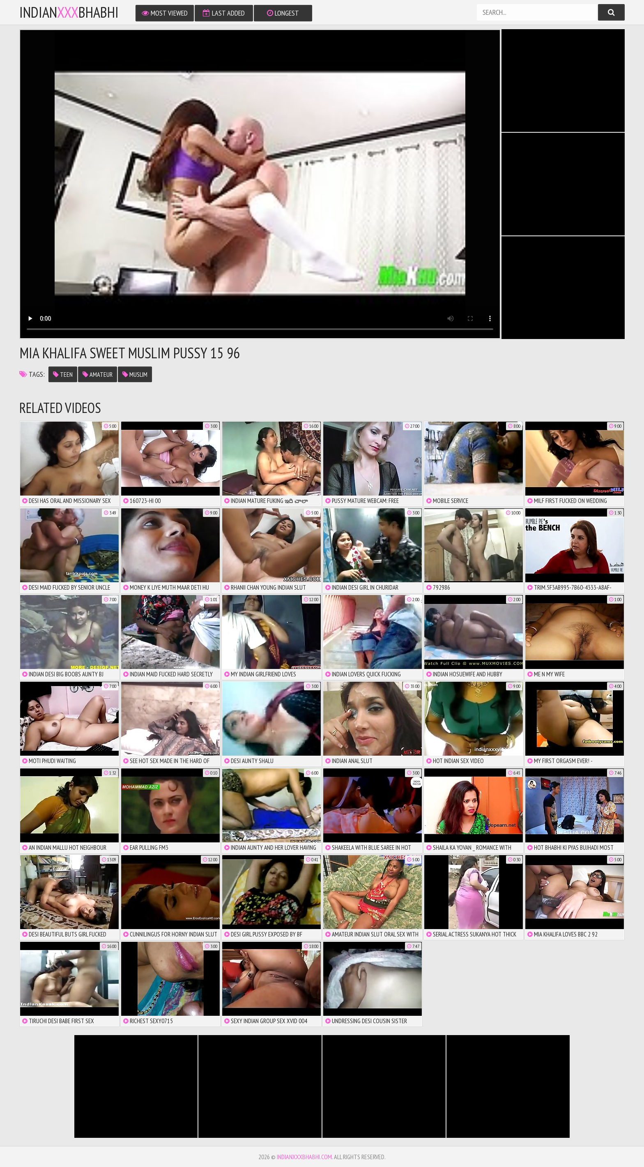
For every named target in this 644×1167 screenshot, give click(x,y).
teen (63, 374)
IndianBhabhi (69, 12)
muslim (134, 374)
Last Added (224, 13)
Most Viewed (165, 13)
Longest (283, 13)
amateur (98, 374)
